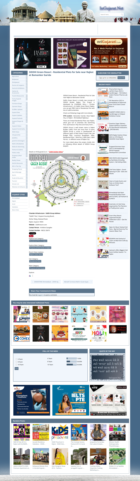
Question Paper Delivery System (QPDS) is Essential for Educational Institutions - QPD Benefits (118, 126)
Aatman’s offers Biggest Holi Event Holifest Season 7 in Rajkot (118, 252)
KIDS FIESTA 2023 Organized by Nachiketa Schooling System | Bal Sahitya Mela (118, 160)
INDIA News (19, 132)
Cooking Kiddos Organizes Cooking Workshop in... (96, 468)
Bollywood (19, 79)
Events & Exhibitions (19, 88)
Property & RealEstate (19, 156)
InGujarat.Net (19, 135)
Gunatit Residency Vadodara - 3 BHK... (39, 443)
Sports (19, 175)
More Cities (15, 210)
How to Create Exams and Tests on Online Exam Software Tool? (117, 183)
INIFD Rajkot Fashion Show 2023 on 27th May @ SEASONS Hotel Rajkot (118, 137)
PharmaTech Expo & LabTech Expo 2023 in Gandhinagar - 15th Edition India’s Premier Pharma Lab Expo (118, 93)
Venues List (19, 184)
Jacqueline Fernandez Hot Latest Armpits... (97, 443)
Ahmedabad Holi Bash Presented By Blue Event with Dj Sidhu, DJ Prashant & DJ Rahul (118, 195)
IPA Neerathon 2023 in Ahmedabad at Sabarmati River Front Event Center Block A (117, 103)
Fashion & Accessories (19, 92)
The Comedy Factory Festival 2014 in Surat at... (78, 444)
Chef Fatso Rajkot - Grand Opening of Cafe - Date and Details (118, 171)
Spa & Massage (19, 172)
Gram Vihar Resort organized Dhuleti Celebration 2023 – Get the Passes (118, 218)
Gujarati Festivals (19, 118)
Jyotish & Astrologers (19, 141)
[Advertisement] (55, 29)
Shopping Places (19, 169)
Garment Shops (19, 106)
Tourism (19, 181)
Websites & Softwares (19, 187)
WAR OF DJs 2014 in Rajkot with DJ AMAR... (20, 443)
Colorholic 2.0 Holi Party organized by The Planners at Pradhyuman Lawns (118, 206)
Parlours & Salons (19, 149)
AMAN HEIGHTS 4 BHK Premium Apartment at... (21, 467)
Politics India (19, 152)
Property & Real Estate (37, 268)
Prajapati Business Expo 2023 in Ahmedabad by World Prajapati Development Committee (117, 149)
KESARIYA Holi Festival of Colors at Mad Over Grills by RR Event (118, 241)
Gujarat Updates (19, 115)
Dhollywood (19, 82)
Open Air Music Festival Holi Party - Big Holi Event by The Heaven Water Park (118, 229)
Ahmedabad (15, 198)
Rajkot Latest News (36, 254)
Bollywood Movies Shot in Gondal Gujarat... (40, 467)
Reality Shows (19, 160)
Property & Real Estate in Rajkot (40, 248)
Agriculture (19, 76)
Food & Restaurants (19, 96)
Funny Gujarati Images (19, 99)
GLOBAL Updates (19, 109)
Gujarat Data (19, 112)
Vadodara (15, 207)
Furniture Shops (19, 103)
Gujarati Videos (19, 126)
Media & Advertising (19, 147)
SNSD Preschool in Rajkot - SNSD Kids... (58, 443)
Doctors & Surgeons (19, 85)
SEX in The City (19, 166)
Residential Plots (35, 261)
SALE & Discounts (19, 163)
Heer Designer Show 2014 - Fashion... (58, 467)
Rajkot (14, 201)
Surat (13, 204)
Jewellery (19, 138)
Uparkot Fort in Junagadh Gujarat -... (77, 467)
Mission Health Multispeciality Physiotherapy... (114, 444)
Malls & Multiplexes (19, 144)
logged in (41, 295)
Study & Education (19, 178)
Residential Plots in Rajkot (38, 241)
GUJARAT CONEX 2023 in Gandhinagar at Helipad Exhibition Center (117, 114)
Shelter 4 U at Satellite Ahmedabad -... (116, 467)
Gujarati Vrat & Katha (19, 129)
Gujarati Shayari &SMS (19, 122)
